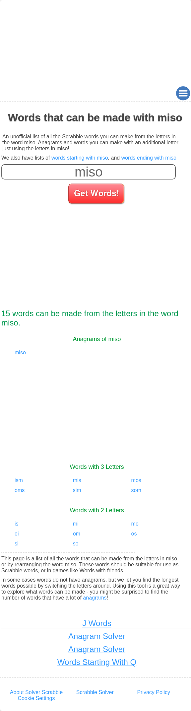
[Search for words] (97, 195)
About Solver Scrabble (36, 692)
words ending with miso (148, 158)
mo (135, 524)
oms (20, 490)
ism (19, 480)
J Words (96, 623)
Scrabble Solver (95, 692)
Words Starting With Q (96, 662)
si (17, 543)
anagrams (94, 598)
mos (136, 480)
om (76, 533)
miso (20, 352)
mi (76, 524)
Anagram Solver (96, 636)
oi (17, 533)
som (136, 490)
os (134, 533)
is (17, 524)
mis (77, 480)
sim (77, 490)
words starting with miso (79, 158)
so (76, 543)
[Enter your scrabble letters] (88, 171)
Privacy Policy (153, 692)
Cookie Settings (36, 698)
